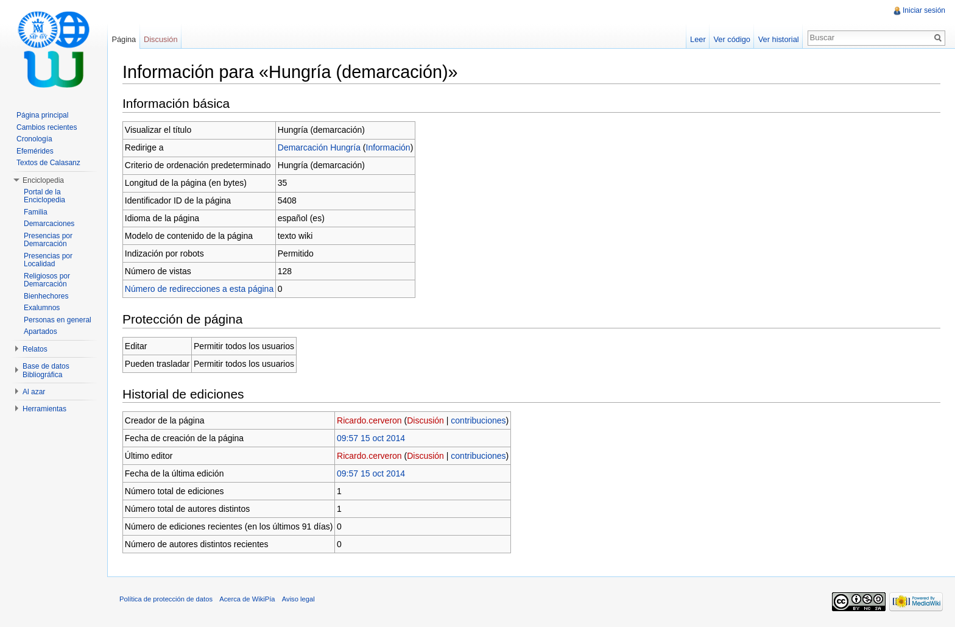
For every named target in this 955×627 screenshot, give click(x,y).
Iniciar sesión (924, 10)
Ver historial (778, 39)
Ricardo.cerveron (369, 420)
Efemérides (35, 151)
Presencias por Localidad (48, 260)
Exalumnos (42, 307)
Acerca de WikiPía (247, 599)
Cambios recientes (46, 127)
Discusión (425, 420)
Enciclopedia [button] (43, 180)
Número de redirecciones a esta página (199, 289)
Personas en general (57, 320)
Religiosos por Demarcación (47, 280)
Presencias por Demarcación (48, 240)
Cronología (34, 139)
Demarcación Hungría (319, 147)
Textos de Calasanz (48, 162)
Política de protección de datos (166, 599)
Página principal (42, 115)
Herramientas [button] (44, 409)
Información (388, 147)
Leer (698, 39)
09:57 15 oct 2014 (371, 438)
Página (123, 39)
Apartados (40, 331)
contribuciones (478, 420)
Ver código (731, 39)
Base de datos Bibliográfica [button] (46, 370)
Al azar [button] (34, 392)
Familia (36, 212)
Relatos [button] (35, 349)
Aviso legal (298, 599)
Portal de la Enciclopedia (44, 196)
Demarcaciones (49, 223)
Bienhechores (46, 296)
